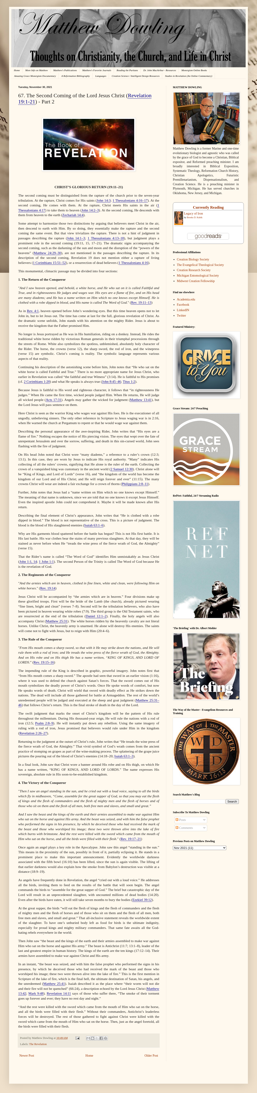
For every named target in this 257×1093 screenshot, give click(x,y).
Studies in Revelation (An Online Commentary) (188, 76)
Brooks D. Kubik (195, 217)
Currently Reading (208, 207)
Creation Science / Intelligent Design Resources (135, 76)
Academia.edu (186, 299)
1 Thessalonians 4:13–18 (106, 238)
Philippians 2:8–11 (135, 484)
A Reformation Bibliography (75, 76)
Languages (100, 76)
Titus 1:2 (129, 381)
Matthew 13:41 (140, 400)
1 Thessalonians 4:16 (133, 263)
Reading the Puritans (127, 70)
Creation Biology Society (193, 259)
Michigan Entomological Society (198, 275)
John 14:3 (104, 200)
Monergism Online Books (194, 70)
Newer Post (26, 1055)
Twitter (181, 315)
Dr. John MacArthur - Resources (159, 70)
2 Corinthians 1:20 (37, 381)
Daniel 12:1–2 (96, 616)
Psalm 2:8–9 (44, 723)
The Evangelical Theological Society (200, 265)
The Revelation (38, 1044)
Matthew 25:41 (54, 983)
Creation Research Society (194, 270)
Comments (184, 828)
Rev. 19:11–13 (141, 302)
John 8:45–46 (111, 381)
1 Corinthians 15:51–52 (49, 263)
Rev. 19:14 (47, 588)
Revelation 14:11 (59, 993)
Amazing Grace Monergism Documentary (35, 76)
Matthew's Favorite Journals (96, 70)
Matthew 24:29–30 (47, 253)
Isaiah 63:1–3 (123, 756)
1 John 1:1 (46, 561)
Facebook (183, 304)
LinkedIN (183, 310)
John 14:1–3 (76, 238)
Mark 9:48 (35, 993)
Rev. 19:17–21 (131, 839)
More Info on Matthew (36, 70)
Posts (181, 820)
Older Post (151, 1055)
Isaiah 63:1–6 (93, 525)
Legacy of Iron (193, 213)
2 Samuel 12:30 (122, 469)
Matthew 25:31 (56, 621)
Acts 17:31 (53, 400)
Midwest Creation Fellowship (196, 281)
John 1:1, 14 (28, 561)
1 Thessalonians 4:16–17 (130, 200)
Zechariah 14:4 (72, 215)
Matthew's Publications (65, 70)
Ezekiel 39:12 (142, 900)
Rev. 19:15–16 (44, 662)
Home (17, 70)
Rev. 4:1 (33, 311)
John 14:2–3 (90, 210)
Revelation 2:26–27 (33, 733)
